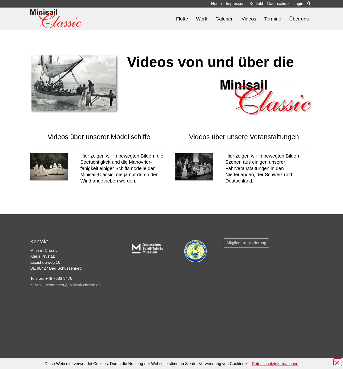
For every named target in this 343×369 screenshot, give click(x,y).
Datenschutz (278, 3)
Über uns (299, 18)
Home (216, 3)
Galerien (224, 18)
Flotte (182, 18)
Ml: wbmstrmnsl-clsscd (68, 285)
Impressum (236, 3)
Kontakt (256, 3)
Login (298, 3)
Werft (201, 18)
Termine (272, 18)
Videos (249, 18)
